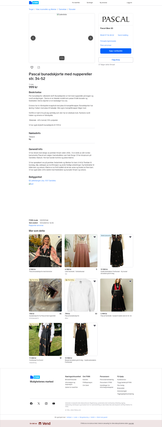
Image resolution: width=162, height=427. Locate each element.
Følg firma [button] (116, 60)
